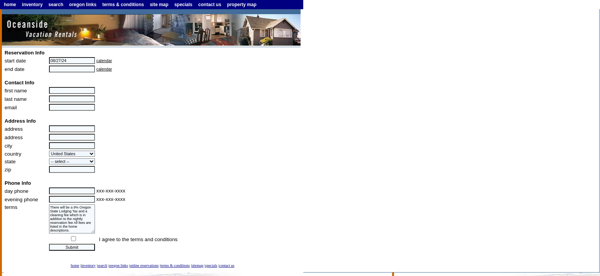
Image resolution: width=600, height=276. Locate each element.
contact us (209, 4)
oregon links (82, 4)
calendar (104, 60)
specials (183, 4)
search (56, 4)
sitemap (197, 265)
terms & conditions (123, 4)
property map (242, 4)
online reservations (144, 265)
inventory (32, 4)
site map (159, 4)
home (10, 4)
